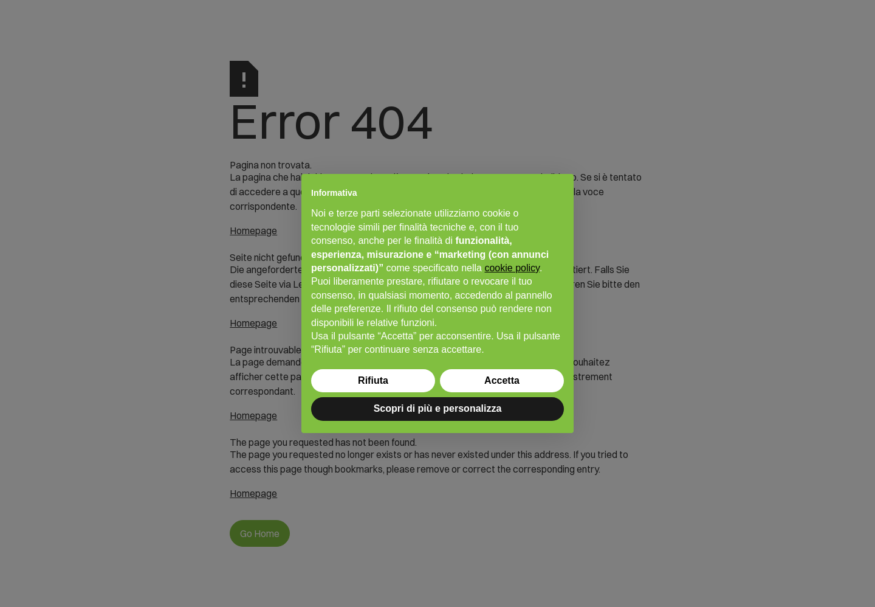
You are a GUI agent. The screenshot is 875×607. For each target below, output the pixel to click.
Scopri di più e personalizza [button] (438, 408)
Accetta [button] (502, 380)
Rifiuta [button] (373, 380)
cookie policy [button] (511, 268)
